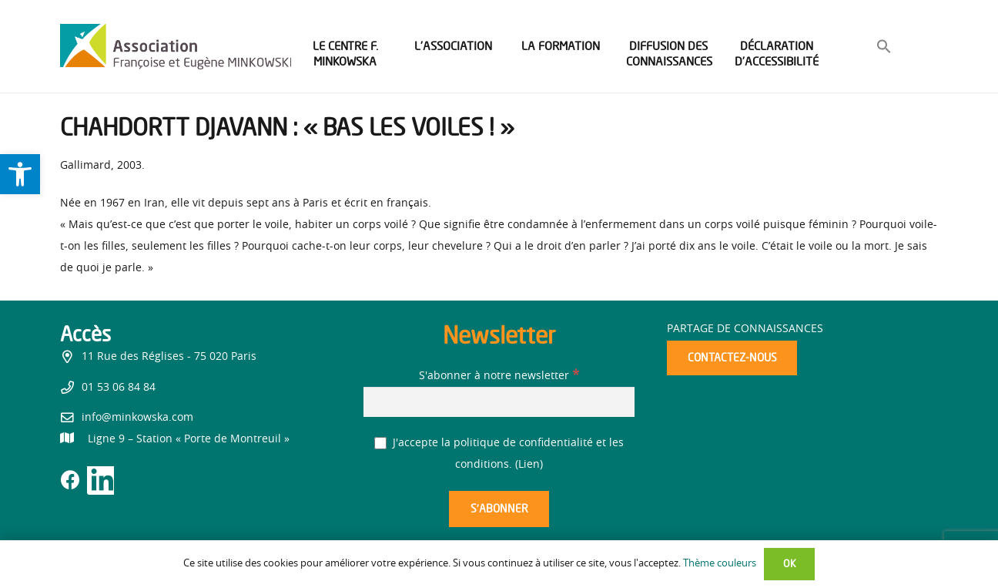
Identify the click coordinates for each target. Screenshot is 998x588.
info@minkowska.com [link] (137, 417)
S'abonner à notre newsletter (499, 376)
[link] (20, 174)
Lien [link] (529, 464)
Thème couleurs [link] (719, 564)
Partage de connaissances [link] (745, 329)
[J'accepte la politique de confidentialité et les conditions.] (380, 443)
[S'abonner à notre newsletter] (499, 402)
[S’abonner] (499, 509)
